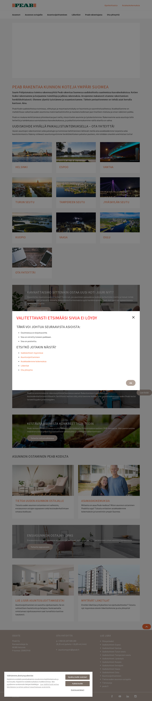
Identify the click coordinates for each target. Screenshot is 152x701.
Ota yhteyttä (27, 369)
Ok (130, 382)
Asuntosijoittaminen (30, 357)
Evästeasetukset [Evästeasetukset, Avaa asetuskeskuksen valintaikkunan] (77, 690)
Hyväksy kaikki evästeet (77, 677)
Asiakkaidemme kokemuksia (33, 361)
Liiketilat (25, 365)
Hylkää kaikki (77, 683)
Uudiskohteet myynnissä (32, 352)
